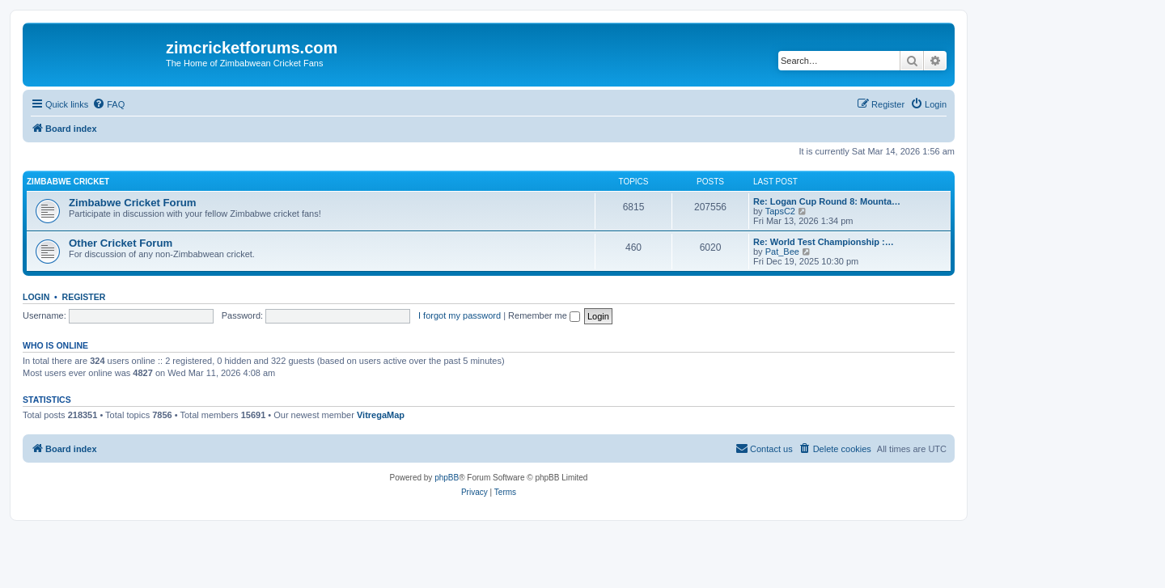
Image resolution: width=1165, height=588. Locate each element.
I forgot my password (459, 315)
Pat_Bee (782, 251)
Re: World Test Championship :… (823, 242)
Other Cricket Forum (120, 243)
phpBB (446, 477)
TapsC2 (780, 211)
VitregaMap (381, 415)
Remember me (544, 315)
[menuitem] (108, 104)
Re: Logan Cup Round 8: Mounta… (826, 201)
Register (84, 297)
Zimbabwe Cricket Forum (133, 203)
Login (36, 297)
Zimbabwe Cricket (68, 181)
